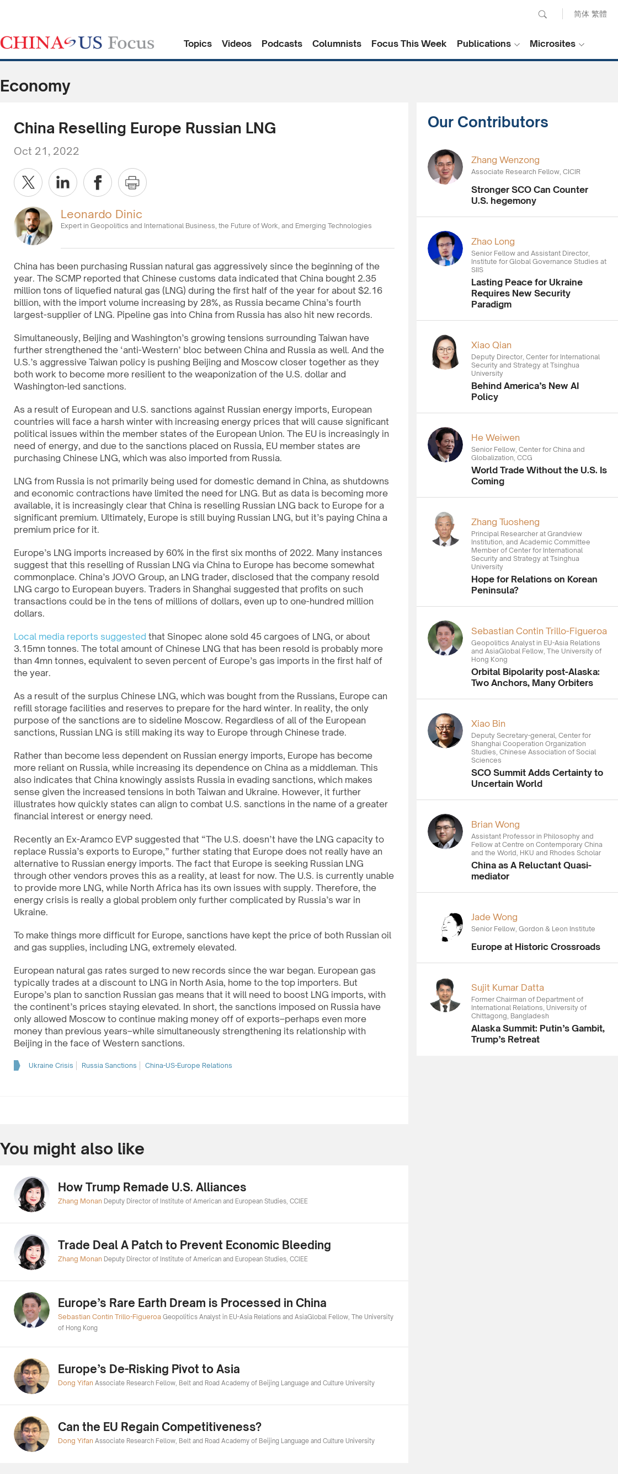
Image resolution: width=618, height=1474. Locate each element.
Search (542, 14)
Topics (198, 43)
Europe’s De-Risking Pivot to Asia (149, 1369)
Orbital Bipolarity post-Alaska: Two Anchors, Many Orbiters (535, 677)
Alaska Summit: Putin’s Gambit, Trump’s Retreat (538, 1034)
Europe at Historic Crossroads (535, 946)
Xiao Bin (488, 723)
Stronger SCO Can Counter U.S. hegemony (529, 195)
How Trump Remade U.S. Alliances (152, 1187)
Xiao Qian (491, 344)
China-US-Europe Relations (188, 1065)
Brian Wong (495, 824)
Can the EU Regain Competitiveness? (160, 1427)
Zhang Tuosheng (505, 521)
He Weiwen (495, 437)
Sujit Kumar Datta (507, 987)
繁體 (599, 13)
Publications (484, 43)
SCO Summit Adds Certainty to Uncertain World (537, 778)
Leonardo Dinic (101, 214)
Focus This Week (409, 43)
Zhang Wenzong (505, 159)
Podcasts (282, 43)
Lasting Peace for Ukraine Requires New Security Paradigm (527, 293)
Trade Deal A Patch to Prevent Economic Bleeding (194, 1245)
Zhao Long (493, 241)
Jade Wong (494, 916)
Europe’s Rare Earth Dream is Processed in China (192, 1303)
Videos (237, 43)
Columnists (336, 43)
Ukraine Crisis (51, 1065)
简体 (581, 13)
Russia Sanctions (109, 1065)
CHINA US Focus (77, 42)
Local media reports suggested (80, 636)
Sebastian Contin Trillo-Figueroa (539, 630)
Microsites (553, 43)
